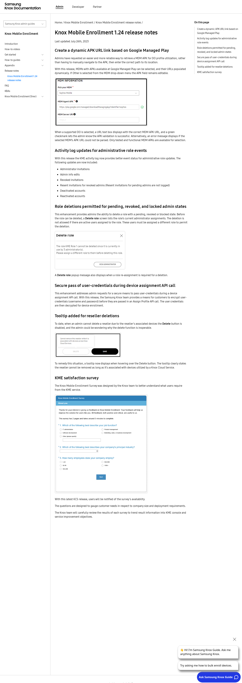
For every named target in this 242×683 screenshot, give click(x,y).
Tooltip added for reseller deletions (215, 66)
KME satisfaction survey (209, 72)
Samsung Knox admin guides (20, 23)
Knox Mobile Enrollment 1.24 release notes (22, 78)
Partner (97, 7)
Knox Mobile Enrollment (78, 22)
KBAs (7, 91)
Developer (78, 7)
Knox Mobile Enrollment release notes (118, 22)
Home (58, 22)
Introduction (11, 44)
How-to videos (12, 49)
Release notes (12, 70)
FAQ (7, 85)
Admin (59, 6)
